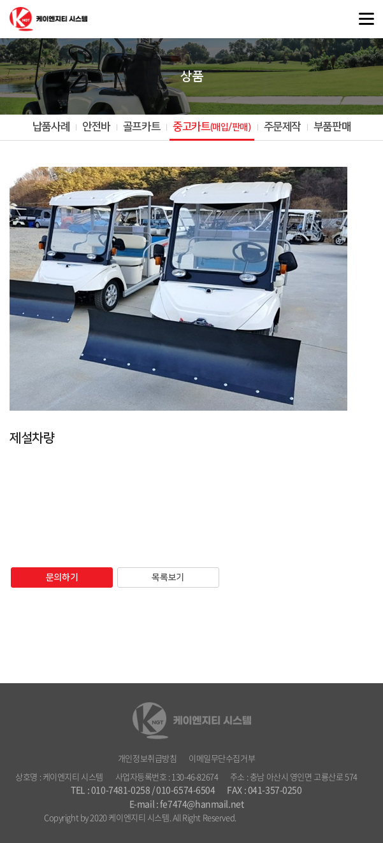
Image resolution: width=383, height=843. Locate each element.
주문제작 (282, 126)
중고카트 (211, 126)
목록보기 (168, 577)
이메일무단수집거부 (222, 758)
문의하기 (62, 577)
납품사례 (51, 126)
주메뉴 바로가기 (0, 0)
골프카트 (141, 126)
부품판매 (332, 126)
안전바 (96, 126)
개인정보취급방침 (147, 758)
